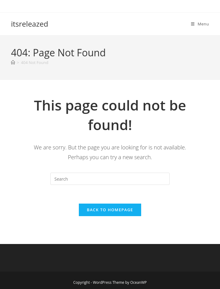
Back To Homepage (110, 209)
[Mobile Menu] (200, 24)
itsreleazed (29, 24)
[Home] (13, 62)
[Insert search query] (110, 179)
